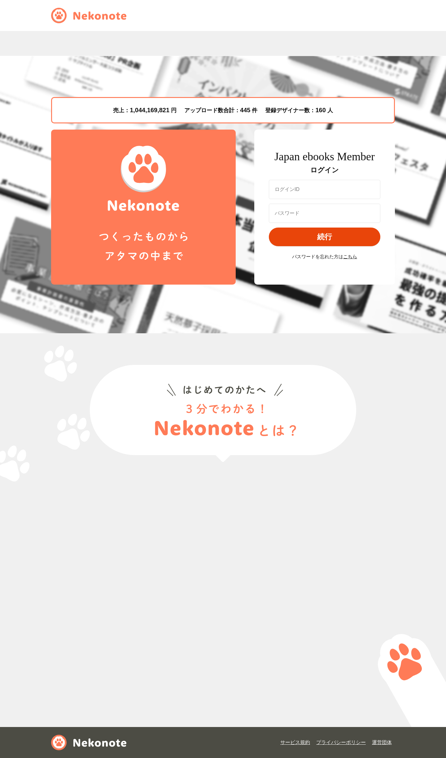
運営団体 (382, 742)
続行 (324, 237)
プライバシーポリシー (341, 742)
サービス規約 (295, 742)
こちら (350, 256)
